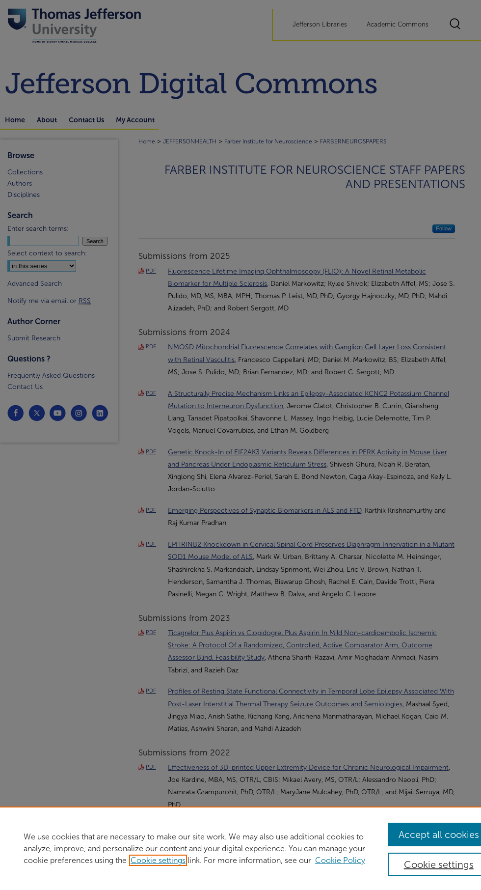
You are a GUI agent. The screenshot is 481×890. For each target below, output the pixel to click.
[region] (240, 848)
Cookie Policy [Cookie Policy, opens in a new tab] (340, 860)
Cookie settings (158, 860)
